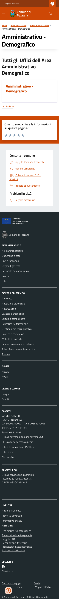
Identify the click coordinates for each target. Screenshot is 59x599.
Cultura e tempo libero (13, 319)
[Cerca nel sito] (49, 13)
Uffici (4, 281)
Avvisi (5, 377)
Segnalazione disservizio (14, 543)
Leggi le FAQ (8, 539)
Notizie (5, 371)
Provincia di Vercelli (12, 515)
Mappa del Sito (43, 587)
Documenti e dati (11, 256)
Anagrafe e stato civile (13, 303)
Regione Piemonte (12, 3)
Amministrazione (18, 25)
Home (4, 25)
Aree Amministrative (39, 25)
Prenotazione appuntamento (17, 547)
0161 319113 (19, 428)
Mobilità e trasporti (12, 339)
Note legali (7, 526)
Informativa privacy (12, 521)
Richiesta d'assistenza (13, 550)
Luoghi (5, 394)
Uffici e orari (8, 452)
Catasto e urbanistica (13, 314)
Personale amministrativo (15, 271)
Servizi (37, 583)
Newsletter (8, 571)
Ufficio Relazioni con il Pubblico (18, 447)
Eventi (5, 399)
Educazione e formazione (15, 324)
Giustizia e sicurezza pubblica (17, 329)
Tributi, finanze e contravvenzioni (19, 349)
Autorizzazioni (9, 308)
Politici (5, 276)
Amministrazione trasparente (17, 535)
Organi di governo (11, 266)
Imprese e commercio (13, 334)
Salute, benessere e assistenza (18, 344)
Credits (18, 587)
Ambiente (7, 298)
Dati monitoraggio (11, 583)
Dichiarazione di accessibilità (16, 531)
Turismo (6, 354)
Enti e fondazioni (10, 261)
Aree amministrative (12, 251)
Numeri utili (8, 457)
